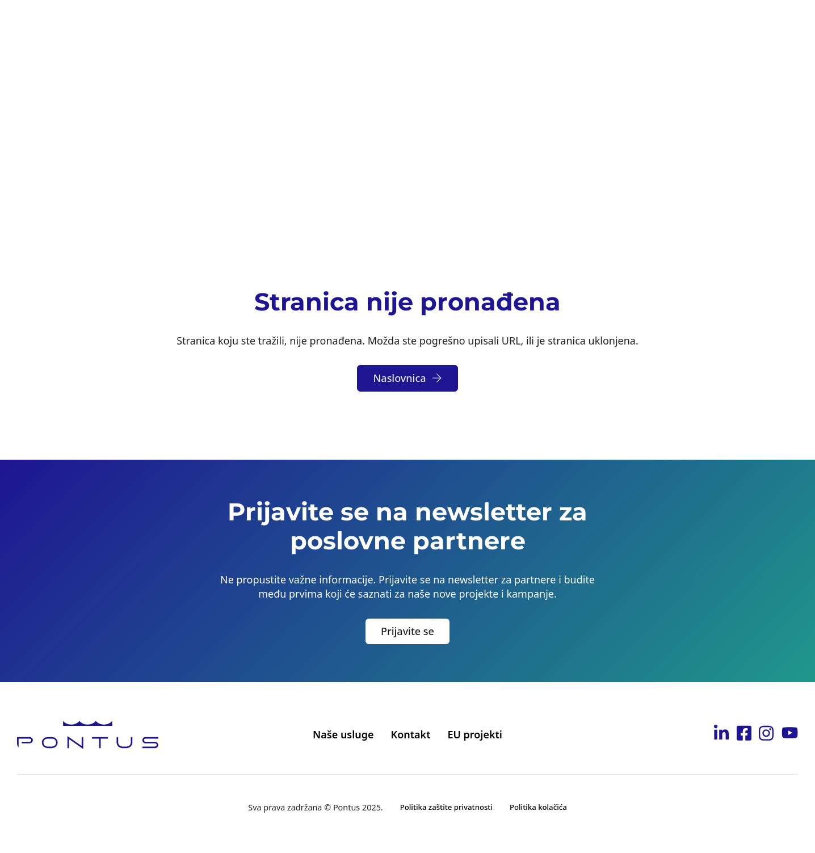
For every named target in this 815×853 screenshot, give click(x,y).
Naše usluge (343, 734)
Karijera (513, 23)
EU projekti (474, 734)
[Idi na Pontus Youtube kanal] (790, 734)
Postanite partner (432, 23)
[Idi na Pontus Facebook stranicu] (744, 735)
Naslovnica (407, 378)
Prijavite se (407, 631)
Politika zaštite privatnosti (446, 807)
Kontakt (650, 23)
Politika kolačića (538, 807)
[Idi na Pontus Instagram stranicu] (766, 735)
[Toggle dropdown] (270, 23)
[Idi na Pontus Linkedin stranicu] (721, 735)
